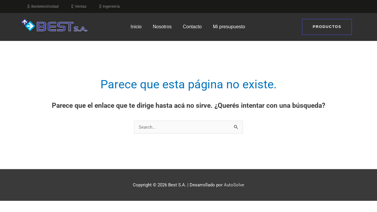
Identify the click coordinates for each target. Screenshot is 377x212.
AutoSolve (234, 185)
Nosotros (162, 26)
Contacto (192, 26)
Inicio (135, 26)
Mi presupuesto (229, 26)
